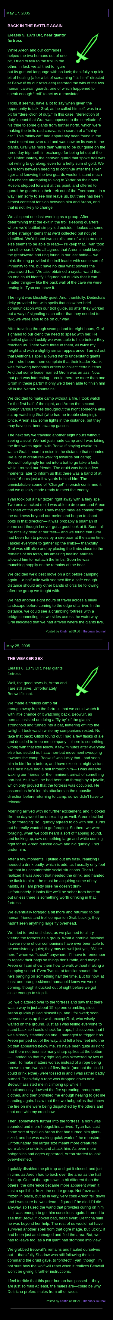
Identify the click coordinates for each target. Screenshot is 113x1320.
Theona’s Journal (93, 631)
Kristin (64, 631)
